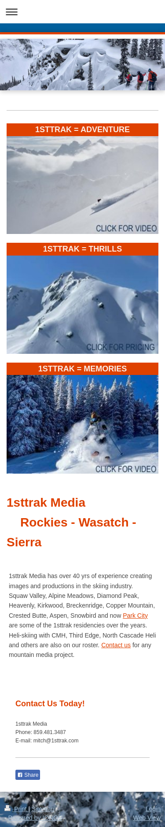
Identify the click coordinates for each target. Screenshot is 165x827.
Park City (135, 615)
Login (153, 808)
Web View (147, 817)
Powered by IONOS (35, 817)
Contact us (116, 645)
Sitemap (43, 808)
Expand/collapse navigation (82, 11)
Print (16, 808)
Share (27, 775)
